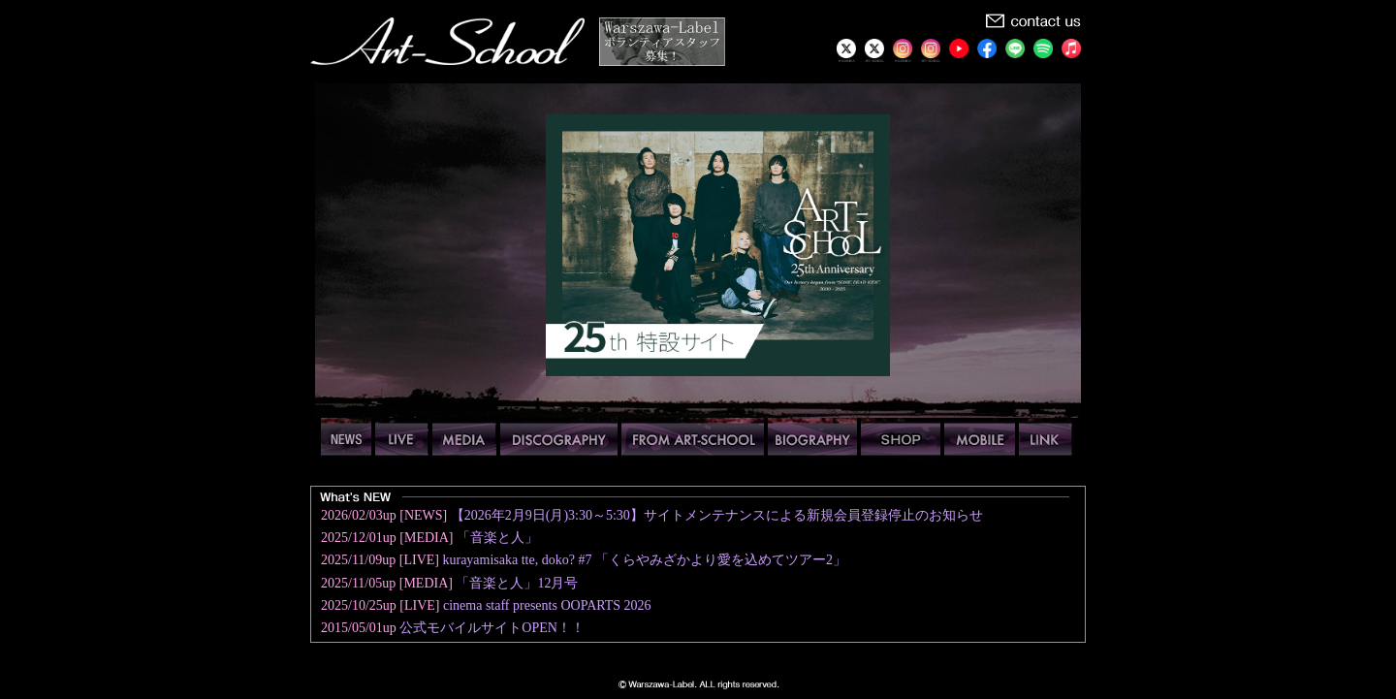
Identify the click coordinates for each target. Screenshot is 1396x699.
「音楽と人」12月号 (517, 583)
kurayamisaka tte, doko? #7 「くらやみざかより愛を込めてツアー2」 (643, 560)
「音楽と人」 (497, 537)
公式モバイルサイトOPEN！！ (492, 627)
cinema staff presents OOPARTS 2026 (547, 605)
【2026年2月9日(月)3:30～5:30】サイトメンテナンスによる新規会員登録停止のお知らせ (717, 515)
